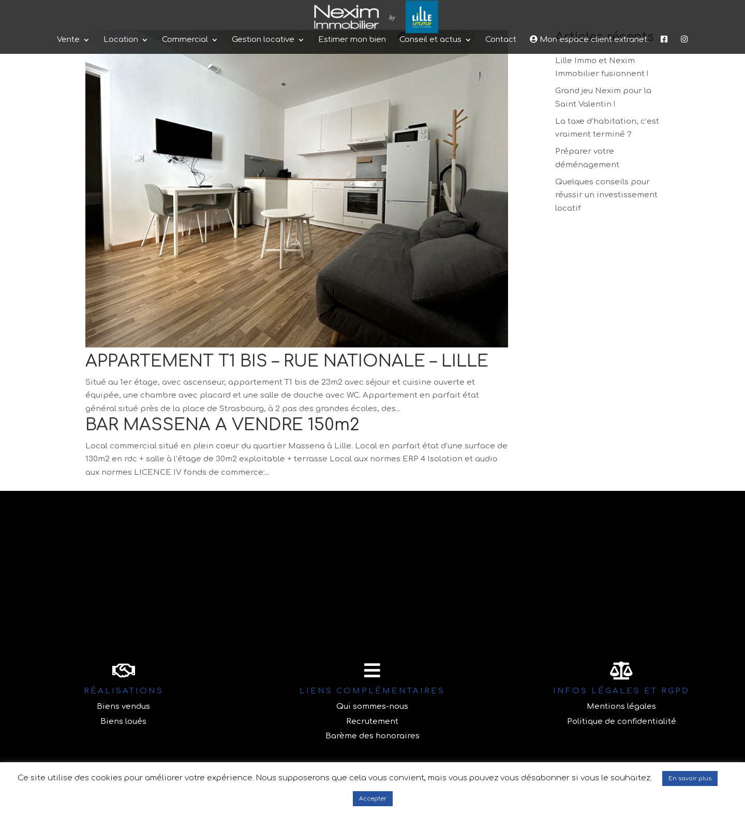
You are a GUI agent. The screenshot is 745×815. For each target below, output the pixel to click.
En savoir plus (689, 778)
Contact (500, 84)
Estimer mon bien (352, 84)
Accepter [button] (372, 798)
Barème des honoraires (372, 736)
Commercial (185, 84)
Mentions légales (621, 706)
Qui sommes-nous (372, 706)
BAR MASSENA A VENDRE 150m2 (222, 425)
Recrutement (372, 721)
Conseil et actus (430, 84)
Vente (68, 84)
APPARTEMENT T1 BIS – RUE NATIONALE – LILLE (286, 361)
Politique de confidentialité (621, 721)
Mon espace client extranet (588, 83)
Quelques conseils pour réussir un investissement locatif (606, 195)
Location (120, 84)
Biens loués (123, 721)
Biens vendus (123, 706)
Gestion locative (263, 84)
